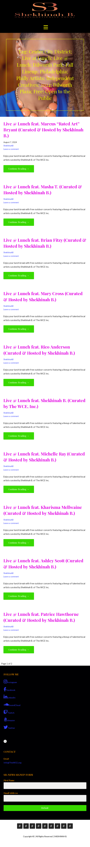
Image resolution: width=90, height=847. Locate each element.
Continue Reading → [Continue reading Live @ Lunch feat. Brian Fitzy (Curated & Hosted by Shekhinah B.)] (18, 275)
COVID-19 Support (63, 826)
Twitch (9, 712)
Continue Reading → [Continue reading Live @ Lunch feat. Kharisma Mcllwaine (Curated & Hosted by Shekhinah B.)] (18, 542)
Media (51, 826)
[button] (45, 27)
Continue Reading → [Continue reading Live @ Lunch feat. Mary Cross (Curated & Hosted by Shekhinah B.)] (18, 328)
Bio (26, 826)
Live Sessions (70, 826)
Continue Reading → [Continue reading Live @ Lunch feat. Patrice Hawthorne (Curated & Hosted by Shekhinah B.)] (18, 649)
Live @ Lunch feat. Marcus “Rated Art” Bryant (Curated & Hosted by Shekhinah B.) (43, 129)
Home (19, 826)
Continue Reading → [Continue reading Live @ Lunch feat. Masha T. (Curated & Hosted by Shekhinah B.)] (18, 222)
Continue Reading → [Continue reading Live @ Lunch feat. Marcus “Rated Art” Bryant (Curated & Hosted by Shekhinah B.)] (18, 168)
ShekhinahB (8, 145)
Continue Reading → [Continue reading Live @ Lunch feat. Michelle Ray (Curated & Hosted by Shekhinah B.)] (18, 489)
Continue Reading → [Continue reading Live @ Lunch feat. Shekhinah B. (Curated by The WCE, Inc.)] (18, 435)
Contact (57, 826)
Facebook (9, 689)
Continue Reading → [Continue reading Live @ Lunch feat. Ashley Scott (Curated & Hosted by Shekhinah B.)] (18, 596)
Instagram (10, 682)
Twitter (9, 727)
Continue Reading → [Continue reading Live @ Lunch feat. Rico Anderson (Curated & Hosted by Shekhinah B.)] (18, 382)
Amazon (9, 720)
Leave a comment (11, 149)
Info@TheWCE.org (12, 762)
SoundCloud (12, 704)
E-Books (38, 826)
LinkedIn (9, 697)
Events (45, 826)
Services (32, 826)
